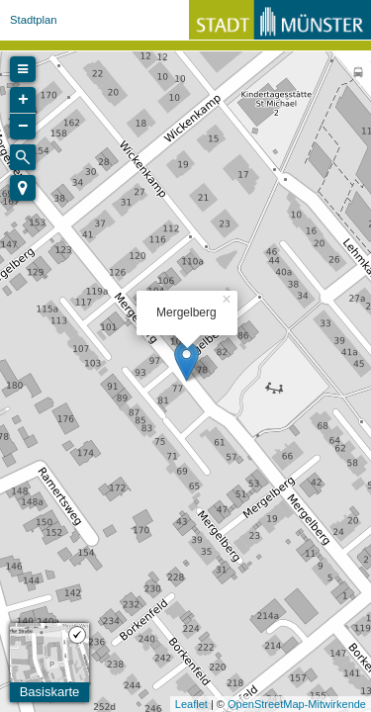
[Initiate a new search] (23, 157)
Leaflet (191, 704)
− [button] (23, 126)
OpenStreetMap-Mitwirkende (297, 704)
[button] (23, 188)
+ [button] (23, 100)
